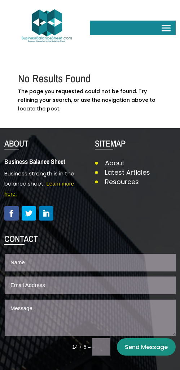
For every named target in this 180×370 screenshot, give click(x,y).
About (114, 162)
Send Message (146, 347)
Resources (122, 181)
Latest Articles (127, 172)
